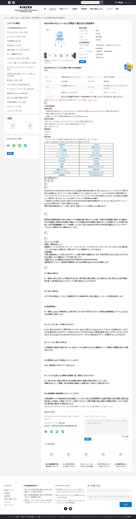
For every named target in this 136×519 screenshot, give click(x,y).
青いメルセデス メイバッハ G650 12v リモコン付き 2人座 (70, 496)
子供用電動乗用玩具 (14, 28)
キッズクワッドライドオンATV (18, 89)
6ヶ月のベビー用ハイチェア (57, 406)
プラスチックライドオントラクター (20, 67)
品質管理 (84, 9)
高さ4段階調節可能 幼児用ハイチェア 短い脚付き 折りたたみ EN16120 (51, 465)
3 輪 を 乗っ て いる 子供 (16, 50)
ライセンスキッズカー (15, 32)
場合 (117, 9)
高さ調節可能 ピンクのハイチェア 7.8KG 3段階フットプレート (121, 465)
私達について (64, 9)
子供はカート (12, 45)
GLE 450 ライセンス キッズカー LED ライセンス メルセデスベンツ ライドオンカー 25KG (70, 491)
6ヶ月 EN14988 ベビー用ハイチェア (80, 406)
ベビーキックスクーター (16, 59)
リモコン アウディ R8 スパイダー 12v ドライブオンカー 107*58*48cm (70, 502)
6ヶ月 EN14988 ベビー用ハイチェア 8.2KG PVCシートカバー (69, 465)
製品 (12, 18)
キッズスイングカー (14, 37)
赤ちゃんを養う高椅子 (22, 18)
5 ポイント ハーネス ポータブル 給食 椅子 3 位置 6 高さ (86, 465)
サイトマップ (8, 505)
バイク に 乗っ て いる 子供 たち (19, 63)
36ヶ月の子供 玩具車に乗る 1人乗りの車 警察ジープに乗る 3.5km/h (38, 491)
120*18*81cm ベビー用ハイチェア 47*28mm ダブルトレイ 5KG (103, 465)
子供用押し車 (12, 41)
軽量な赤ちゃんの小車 (15, 93)
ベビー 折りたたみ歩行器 (16, 85)
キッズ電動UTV (13, 54)
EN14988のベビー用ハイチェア (102, 406)
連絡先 (82, 61)
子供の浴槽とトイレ (14, 102)
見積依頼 (117, 2)
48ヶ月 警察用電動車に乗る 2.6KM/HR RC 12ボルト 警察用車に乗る (38, 496)
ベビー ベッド (12, 106)
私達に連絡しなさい (96, 9)
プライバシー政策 (13, 517)
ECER (128, 517)
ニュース (110, 9)
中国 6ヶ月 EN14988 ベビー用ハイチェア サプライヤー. (39, 517)
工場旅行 (75, 9)
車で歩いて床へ (13, 80)
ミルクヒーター (13, 111)
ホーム (6, 18)
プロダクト (52, 9)
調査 (101, 2)
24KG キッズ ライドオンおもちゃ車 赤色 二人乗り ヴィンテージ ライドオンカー (38, 501)
